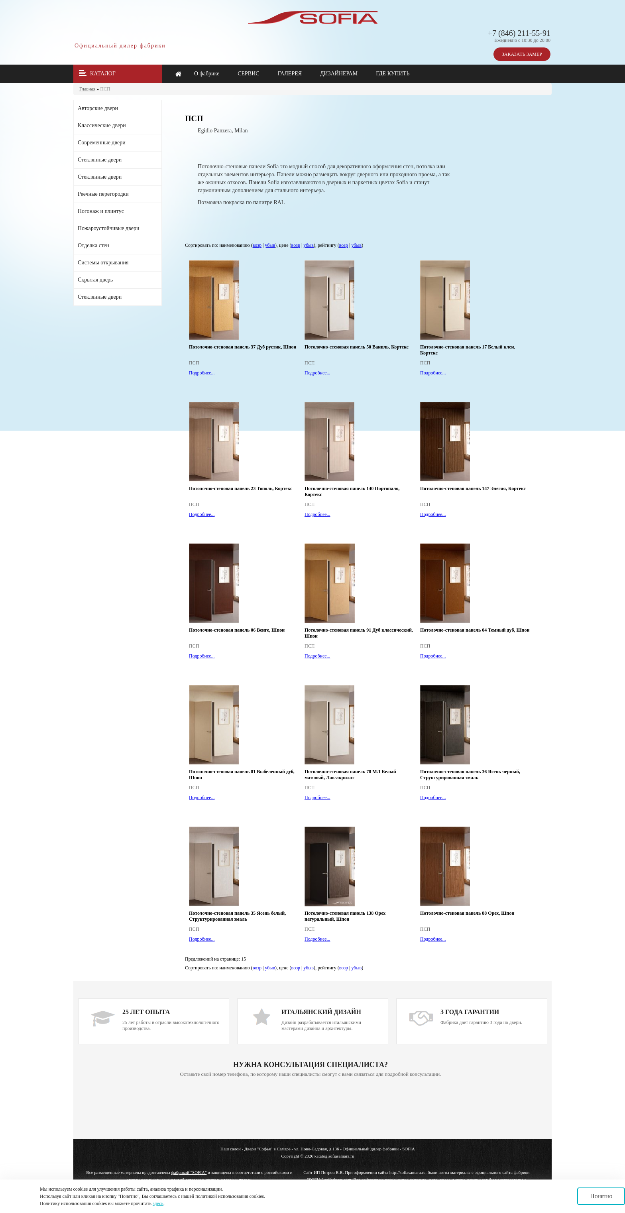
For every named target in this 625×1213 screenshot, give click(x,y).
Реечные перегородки (103, 194)
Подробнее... (202, 373)
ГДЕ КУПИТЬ (392, 74)
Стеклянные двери (100, 160)
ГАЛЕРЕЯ (290, 74)
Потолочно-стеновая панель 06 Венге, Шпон (237, 630)
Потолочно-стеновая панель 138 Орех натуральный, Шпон (345, 916)
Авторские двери (98, 108)
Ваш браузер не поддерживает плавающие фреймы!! (310, 1109)
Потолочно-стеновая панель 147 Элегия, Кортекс (473, 488)
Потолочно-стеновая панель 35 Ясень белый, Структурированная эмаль (237, 916)
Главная (87, 89)
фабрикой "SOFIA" (189, 1172)
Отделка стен (93, 245)
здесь (158, 1203)
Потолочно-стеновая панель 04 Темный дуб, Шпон (474, 630)
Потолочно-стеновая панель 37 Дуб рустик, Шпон (243, 347)
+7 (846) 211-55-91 (519, 33)
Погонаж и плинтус (101, 211)
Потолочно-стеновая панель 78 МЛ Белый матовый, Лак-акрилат (350, 774)
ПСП (105, 89)
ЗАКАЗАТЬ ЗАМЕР (522, 54)
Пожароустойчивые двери (108, 228)
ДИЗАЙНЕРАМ (339, 74)
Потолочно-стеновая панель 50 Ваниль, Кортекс (357, 347)
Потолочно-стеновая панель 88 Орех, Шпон (467, 913)
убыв (270, 245)
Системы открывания (103, 263)
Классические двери (102, 125)
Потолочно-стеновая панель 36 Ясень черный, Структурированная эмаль (470, 774)
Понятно (601, 1196)
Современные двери (102, 143)
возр (257, 245)
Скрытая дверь (95, 280)
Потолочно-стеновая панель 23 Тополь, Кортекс (240, 488)
